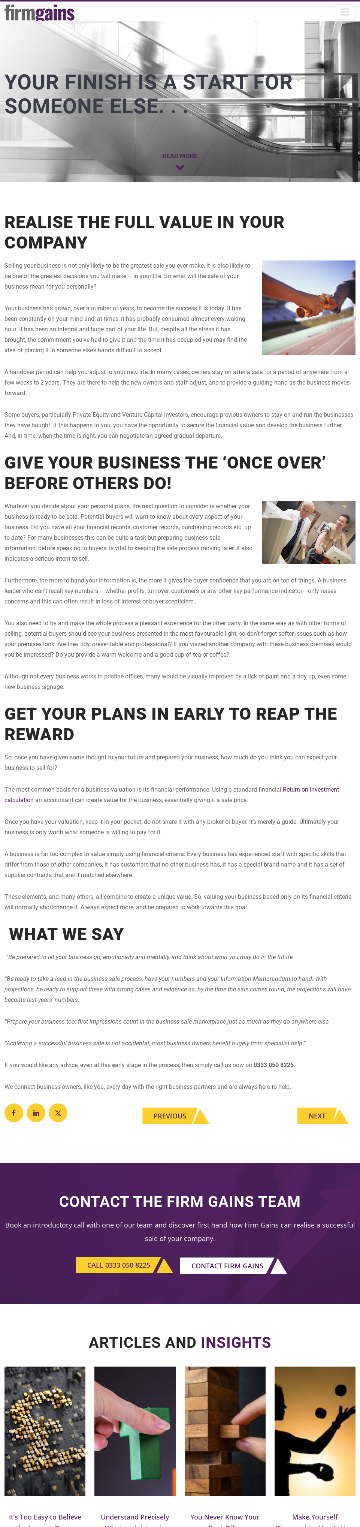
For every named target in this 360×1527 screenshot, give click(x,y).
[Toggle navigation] (345, 11)
